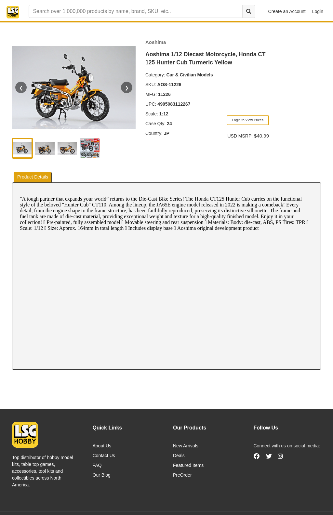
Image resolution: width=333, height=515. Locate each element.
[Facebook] (257, 456)
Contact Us (104, 455)
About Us (102, 445)
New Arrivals (185, 445)
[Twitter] (269, 456)
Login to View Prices (247, 120)
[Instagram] (280, 456)
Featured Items (188, 465)
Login (317, 11)
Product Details (32, 176)
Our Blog (102, 475)
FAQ (97, 465)
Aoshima (155, 42)
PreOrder (182, 475)
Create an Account (287, 11)
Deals (179, 455)
